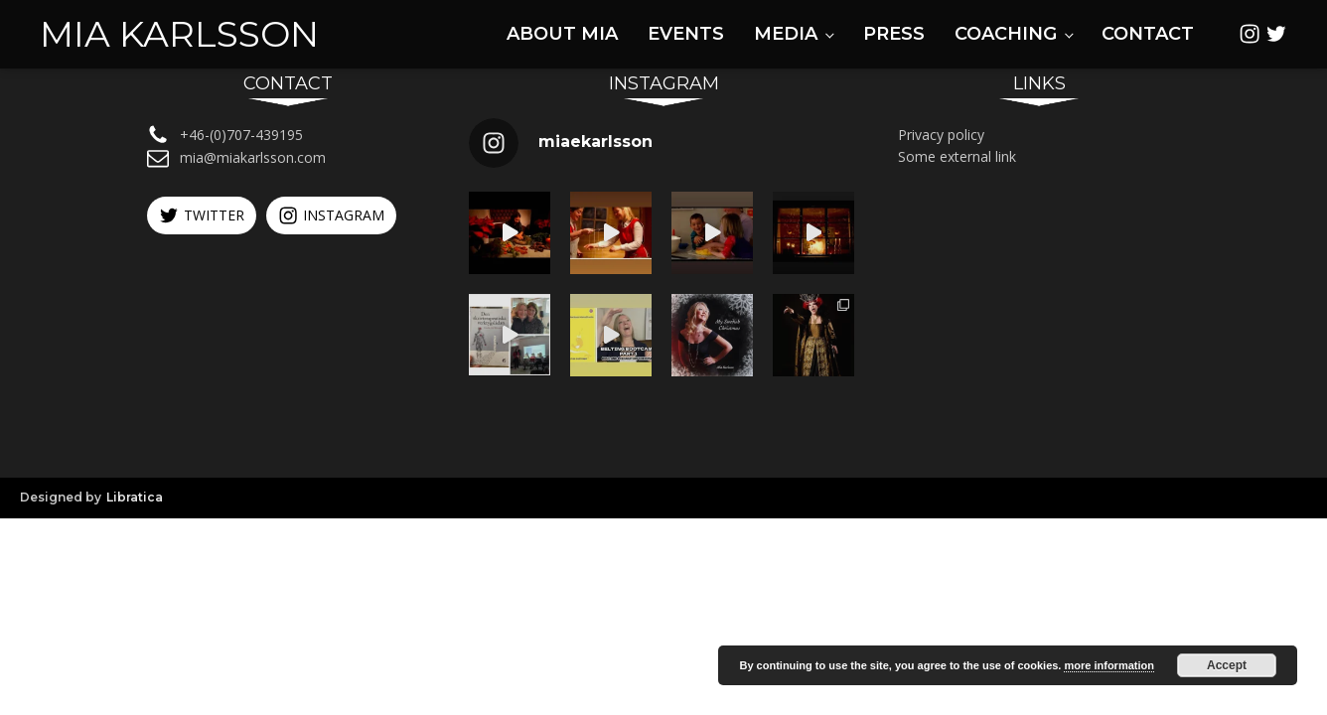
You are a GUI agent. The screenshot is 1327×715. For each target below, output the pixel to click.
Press (894, 34)
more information (1108, 665)
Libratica (134, 497)
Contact (1148, 34)
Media (785, 34)
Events (686, 34)
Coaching (1006, 34)
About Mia (562, 34)
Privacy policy (941, 134)
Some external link (957, 156)
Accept (1227, 665)
